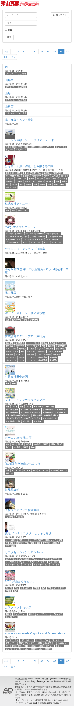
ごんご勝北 (21, 74)
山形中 (9, 80)
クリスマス (31, 357)
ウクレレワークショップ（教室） (26, 249)
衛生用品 (41, 352)
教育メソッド (24, 540)
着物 (7, 173)
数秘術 (34, 649)
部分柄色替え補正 (34, 173)
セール (21, 357)
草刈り (8, 614)
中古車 (14, 407)
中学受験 (9, 543)
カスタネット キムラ (18, 607)
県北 (7, 184)
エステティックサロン (14, 234)
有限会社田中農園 (16, 376)
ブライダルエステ (55, 237)
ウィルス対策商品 (55, 352)
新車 (7, 407)
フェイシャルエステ (40, 559)
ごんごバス (10, 74)
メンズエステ (24, 559)
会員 (8, 30)
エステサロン (11, 559)
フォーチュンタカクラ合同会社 (25, 400)
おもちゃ (61, 343)
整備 (14, 147)
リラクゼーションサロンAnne (24, 552)
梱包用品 (53, 357)
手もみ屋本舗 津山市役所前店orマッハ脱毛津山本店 (36, 271)
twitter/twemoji (50, 692)
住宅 (7, 320)
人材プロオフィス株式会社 (22, 510)
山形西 (9, 106)
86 (61, 51)
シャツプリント (20, 614)
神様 (14, 646)
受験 (60, 540)
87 (67, 51)
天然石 (33, 646)
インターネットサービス (30, 410)
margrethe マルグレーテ (20, 227)
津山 (35, 184)
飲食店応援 (42, 357)
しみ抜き (54, 176)
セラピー (59, 646)
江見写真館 (12, 489)
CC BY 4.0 (49, 695)
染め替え (47, 173)
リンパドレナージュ (37, 237)
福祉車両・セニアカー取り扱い (55, 410)
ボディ (25, 242)
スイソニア (41, 562)
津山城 (36, 588)
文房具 (52, 343)
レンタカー (27, 421)
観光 (43, 588)
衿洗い (46, 176)
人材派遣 (9, 517)
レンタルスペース (50, 418)
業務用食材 (20, 343)
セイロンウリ (56, 614)
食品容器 (9, 346)
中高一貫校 (29, 543)
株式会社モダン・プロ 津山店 (25, 336)
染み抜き (64, 176)
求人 (14, 210)
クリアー (49, 147)
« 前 (6, 51)
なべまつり (16, 470)
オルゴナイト (49, 643)
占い (27, 649)
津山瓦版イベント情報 (19, 119)
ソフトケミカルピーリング (16, 237)
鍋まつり (63, 470)
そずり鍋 (26, 470)
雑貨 (21, 643)
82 (35, 51)
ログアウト (60, 15)
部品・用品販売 (12, 410)
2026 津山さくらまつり (20, 581)
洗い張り (40, 179)
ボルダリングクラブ (14, 418)
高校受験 (19, 543)
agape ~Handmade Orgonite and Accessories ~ (35, 633)
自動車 (33, 147)
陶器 (43, 346)
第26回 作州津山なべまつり (22, 463)
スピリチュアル (12, 640)
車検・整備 (38, 407)
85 (54, 51)
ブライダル (27, 565)
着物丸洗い (57, 173)
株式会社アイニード (18, 203)
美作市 (28, 444)
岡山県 (64, 182)
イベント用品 (32, 343)
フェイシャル (35, 242)
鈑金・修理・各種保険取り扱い (18, 415)
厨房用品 (43, 343)
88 (5, 57)
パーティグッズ (33, 346)
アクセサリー (11, 643)
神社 (7, 646)
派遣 (7, 210)
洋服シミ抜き (59, 184)
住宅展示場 (16, 320)
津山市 (20, 444)
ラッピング (31, 352)
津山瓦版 (10, 292)
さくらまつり (26, 588)
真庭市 (46, 444)
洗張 (48, 179)
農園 (7, 383)
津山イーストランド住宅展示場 (25, 313)
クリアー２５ (61, 147)
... (29, 51)
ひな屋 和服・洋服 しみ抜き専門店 (29, 166)
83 (41, 51)
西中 (8, 67)
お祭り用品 (20, 346)
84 (48, 51)
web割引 (37, 444)
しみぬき (9, 179)
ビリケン (49, 646)
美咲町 (28, 184)
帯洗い (31, 179)
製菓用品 (9, 354)
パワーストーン (27, 640)
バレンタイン (11, 357)
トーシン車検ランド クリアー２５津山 (30, 140)
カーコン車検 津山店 (18, 437)
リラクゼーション (53, 234)
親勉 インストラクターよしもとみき (28, 533)
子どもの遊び (11, 540)
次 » (13, 57)
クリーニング (21, 179)
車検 (7, 147)
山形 (8, 93)
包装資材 (9, 343)
